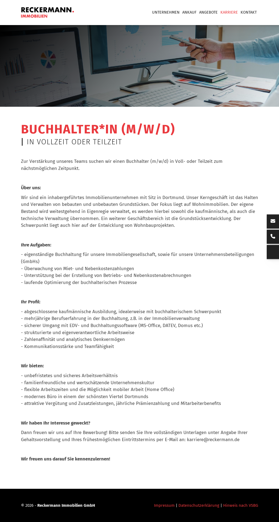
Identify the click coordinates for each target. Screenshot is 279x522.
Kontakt (249, 12)
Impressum (164, 505)
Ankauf (189, 12)
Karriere (229, 12)
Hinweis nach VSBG (240, 505)
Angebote (208, 12)
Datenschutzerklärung (198, 505)
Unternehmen (166, 12)
